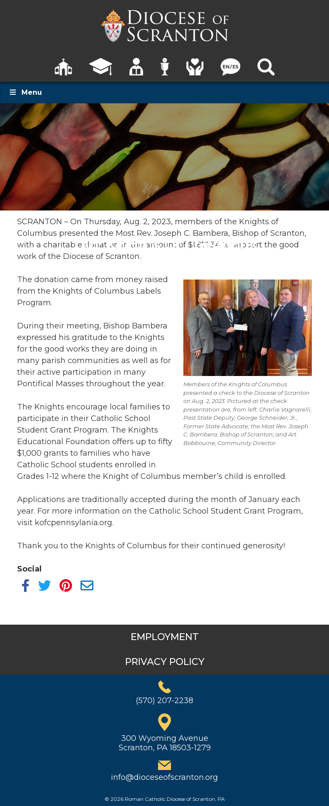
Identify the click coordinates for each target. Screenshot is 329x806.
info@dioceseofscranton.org (164, 777)
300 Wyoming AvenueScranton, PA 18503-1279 (165, 743)
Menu (25, 92)
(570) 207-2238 (164, 700)
